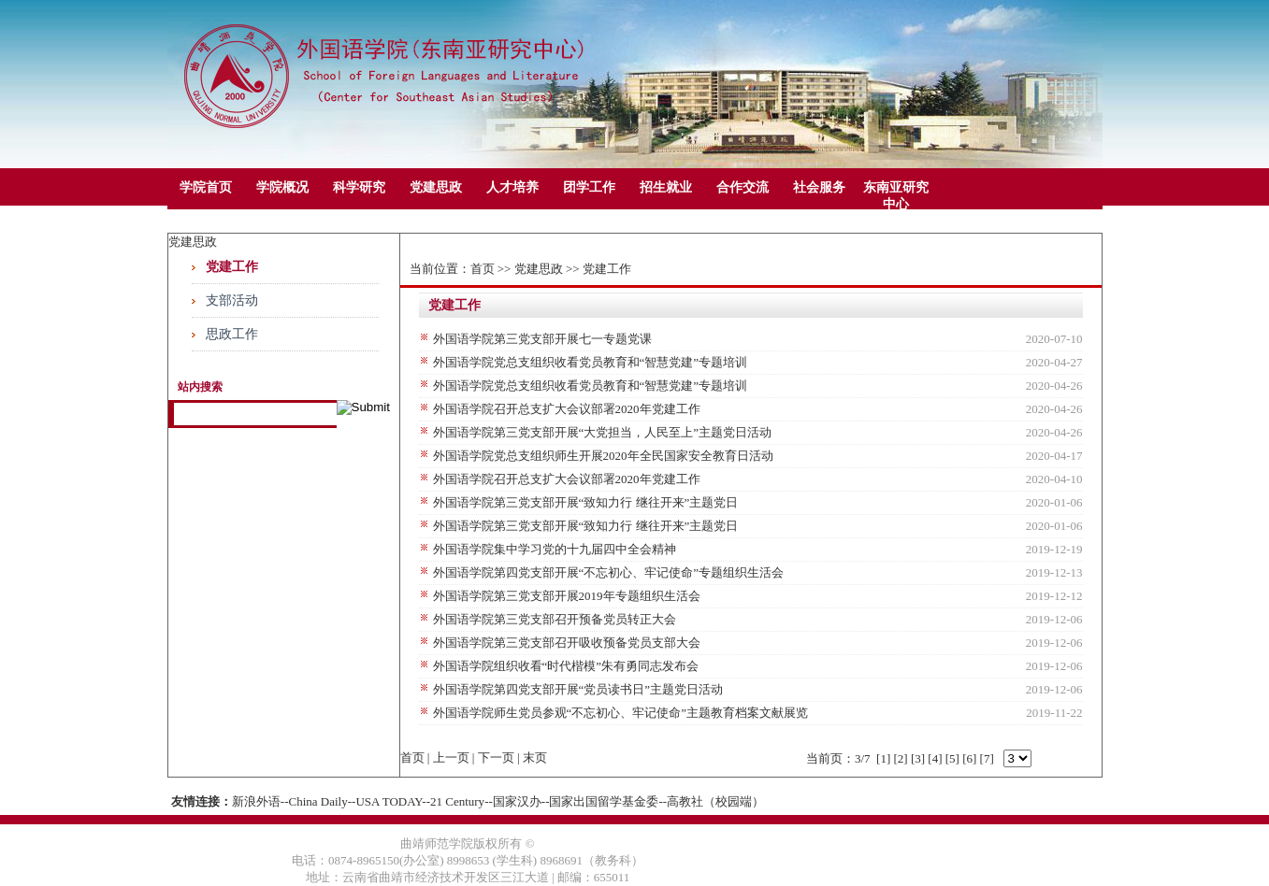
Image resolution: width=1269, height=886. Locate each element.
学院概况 (282, 187)
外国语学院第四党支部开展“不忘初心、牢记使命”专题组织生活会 (609, 572)
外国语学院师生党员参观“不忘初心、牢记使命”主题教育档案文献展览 (621, 713)
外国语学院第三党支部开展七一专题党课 (542, 339)
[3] (918, 758)
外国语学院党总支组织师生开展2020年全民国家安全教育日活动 (603, 456)
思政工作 (232, 334)
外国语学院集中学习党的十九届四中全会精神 (554, 549)
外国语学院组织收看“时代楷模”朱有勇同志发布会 (566, 666)
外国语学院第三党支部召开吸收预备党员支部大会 (566, 643)
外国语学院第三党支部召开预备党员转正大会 (554, 619)
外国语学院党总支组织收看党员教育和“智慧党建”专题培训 (590, 362)
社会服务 (819, 187)
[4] (935, 758)
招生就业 (666, 187)
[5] (952, 758)
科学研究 (359, 187)
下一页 (496, 757)
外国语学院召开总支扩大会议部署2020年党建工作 (566, 409)
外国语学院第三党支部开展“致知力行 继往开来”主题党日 (586, 502)
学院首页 (206, 187)
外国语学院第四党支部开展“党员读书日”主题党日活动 (578, 689)
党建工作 (232, 267)
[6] (969, 758)
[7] (987, 758)
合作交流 (742, 187)
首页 (482, 269)
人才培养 (512, 187)
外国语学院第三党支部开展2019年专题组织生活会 (566, 596)
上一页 (451, 757)
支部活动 (232, 300)
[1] (883, 758)
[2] (900, 758)
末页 (535, 757)
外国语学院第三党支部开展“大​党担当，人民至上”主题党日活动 (602, 432)
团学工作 (589, 187)
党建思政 (436, 187)
